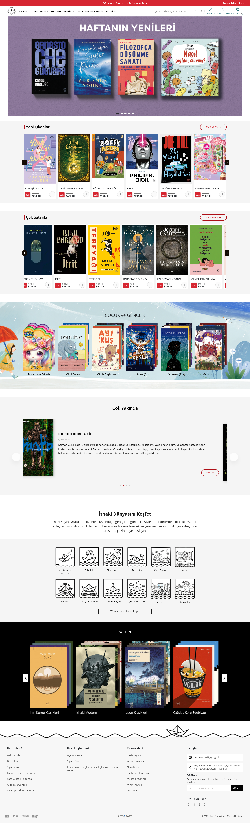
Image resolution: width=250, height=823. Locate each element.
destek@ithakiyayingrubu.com (210, 757)
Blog (241, 3)
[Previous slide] (24, 162)
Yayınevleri (24, 11)
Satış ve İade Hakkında (19, 778)
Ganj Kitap (132, 790)
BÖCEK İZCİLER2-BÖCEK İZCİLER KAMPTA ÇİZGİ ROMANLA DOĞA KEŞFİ (139, 188)
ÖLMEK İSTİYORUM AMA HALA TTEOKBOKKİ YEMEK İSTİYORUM (207, 279)
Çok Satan (44, 11)
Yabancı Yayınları (136, 761)
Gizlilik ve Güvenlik (17, 784)
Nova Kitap (133, 767)
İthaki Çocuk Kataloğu (94, 11)
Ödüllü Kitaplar (111, 11)
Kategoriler (67, 11)
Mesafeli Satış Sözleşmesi (21, 772)
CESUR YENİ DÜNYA (36, 279)
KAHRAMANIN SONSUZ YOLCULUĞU (173, 279)
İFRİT (61, 279)
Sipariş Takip (230, 3)
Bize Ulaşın (13, 761)
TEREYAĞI (98, 279)
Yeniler (36, 11)
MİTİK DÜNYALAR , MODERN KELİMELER (37, 188)
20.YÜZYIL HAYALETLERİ (207, 188)
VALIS (164, 188)
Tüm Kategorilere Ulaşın (125, 611)
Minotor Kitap (134, 784)
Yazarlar (79, 11)
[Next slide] (227, 162)
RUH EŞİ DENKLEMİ (69, 188)
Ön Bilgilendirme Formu (20, 790)
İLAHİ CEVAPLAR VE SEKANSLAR (105, 188)
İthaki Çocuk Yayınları (138, 772)
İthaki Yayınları (135, 755)
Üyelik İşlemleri (75, 755)
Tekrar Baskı (55, 11)
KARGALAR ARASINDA (139, 279)
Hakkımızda (13, 755)
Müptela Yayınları (136, 778)
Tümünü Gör (213, 127)
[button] (117, 113)
